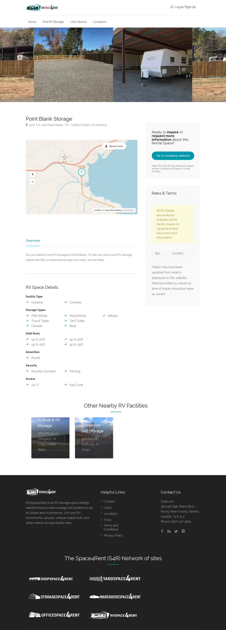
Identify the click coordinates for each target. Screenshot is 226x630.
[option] (152, 65)
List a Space (79, 21)
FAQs (107, 520)
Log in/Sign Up (183, 7)
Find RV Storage (53, 21)
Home (32, 21)
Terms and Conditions (111, 527)
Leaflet (97, 210)
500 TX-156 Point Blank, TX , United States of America (66, 125)
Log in (108, 508)
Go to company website (173, 155)
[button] (33, 174)
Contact (109, 501)
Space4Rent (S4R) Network (109, 558)
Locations (99, 21)
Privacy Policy (113, 535)
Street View (116, 146)
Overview (33, 240)
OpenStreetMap (113, 210)
